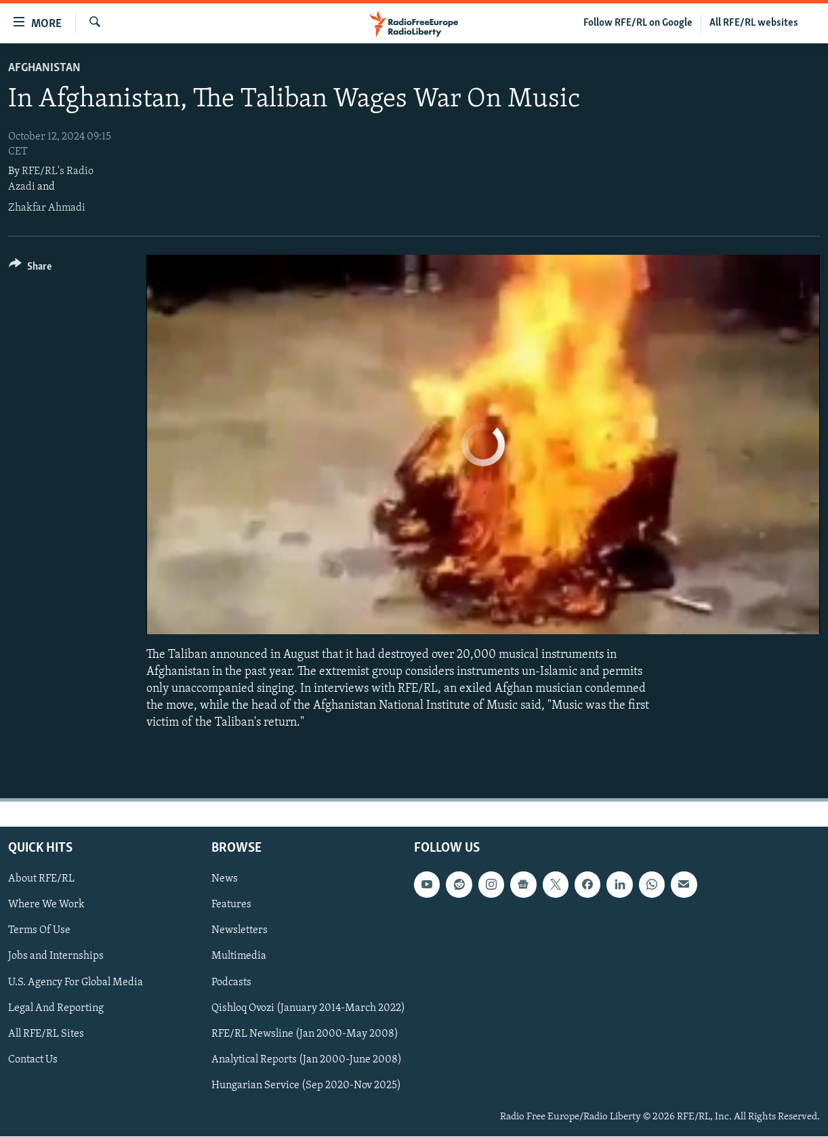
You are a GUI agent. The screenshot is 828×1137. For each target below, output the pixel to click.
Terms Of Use (39, 931)
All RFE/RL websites (753, 23)
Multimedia (238, 956)
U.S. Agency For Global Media (75, 982)
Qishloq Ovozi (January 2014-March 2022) (308, 1008)
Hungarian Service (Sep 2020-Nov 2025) (306, 1085)
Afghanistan (44, 68)
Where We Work (46, 905)
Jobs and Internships (56, 956)
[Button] (30, 269)
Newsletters (239, 931)
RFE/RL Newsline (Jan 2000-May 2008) (304, 1034)
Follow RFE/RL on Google (637, 23)
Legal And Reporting (56, 1008)
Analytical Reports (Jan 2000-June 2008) (306, 1059)
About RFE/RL (41, 879)
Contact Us (33, 1059)
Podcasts (231, 982)
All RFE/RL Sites (46, 1034)
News (224, 879)
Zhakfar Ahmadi (46, 208)
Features (231, 905)
